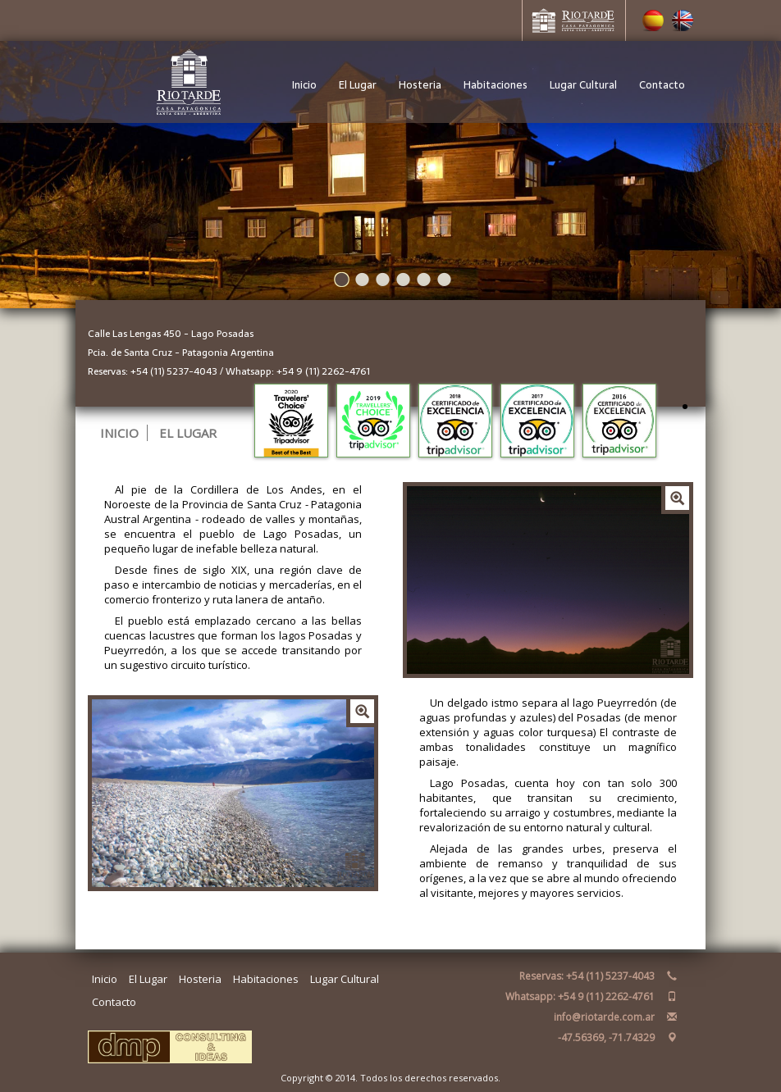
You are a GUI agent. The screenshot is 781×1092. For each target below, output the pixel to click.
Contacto (662, 84)
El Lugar (358, 84)
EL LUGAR (188, 433)
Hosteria (420, 84)
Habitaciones (496, 84)
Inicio (304, 84)
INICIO (119, 433)
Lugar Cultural (583, 84)
